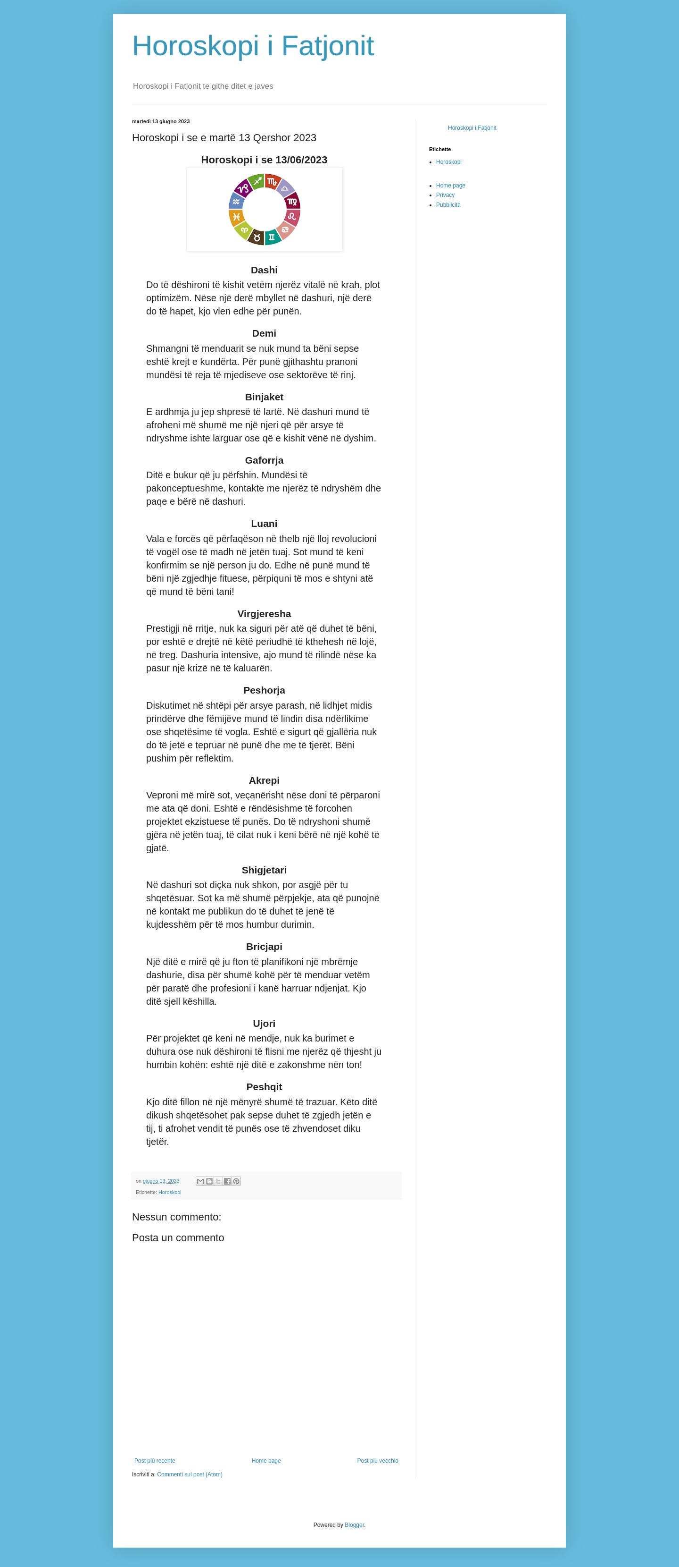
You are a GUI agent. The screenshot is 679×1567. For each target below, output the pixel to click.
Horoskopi (170, 1192)
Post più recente (154, 1460)
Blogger (354, 1525)
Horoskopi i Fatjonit (253, 45)
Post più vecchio (377, 1460)
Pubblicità (448, 205)
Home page (266, 1460)
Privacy (445, 195)
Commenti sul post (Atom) (190, 1474)
